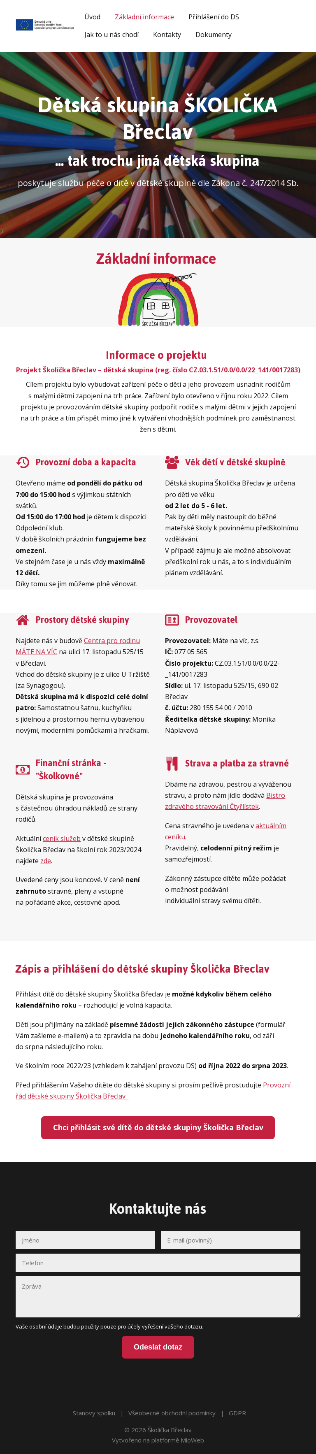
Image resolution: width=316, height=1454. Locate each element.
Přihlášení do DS (213, 16)
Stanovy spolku (94, 1409)
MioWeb (192, 1436)
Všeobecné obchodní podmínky (172, 1409)
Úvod (92, 16)
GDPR (237, 1409)
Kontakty (167, 34)
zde (45, 860)
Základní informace (144, 16)
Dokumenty (213, 34)
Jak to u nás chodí (111, 34)
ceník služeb (62, 838)
